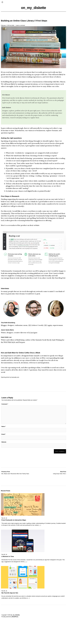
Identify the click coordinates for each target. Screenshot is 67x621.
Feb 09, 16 (4, 554)
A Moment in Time (7, 556)
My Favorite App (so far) (9, 593)
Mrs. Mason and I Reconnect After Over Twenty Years (15, 472)
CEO (30, 325)
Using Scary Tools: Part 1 (59, 472)
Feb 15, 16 (4, 518)
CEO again (48, 325)
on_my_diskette (33, 8)
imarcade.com (15, 377)
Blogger (4, 325)
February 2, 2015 (5, 25)
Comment (4, 404)
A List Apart (33, 333)
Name (3, 426)
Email (3, 434)
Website (3, 442)
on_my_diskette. (15, 615)
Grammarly (5, 213)
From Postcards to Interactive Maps (13, 520)
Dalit (13, 25)
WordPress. (15, 616)
